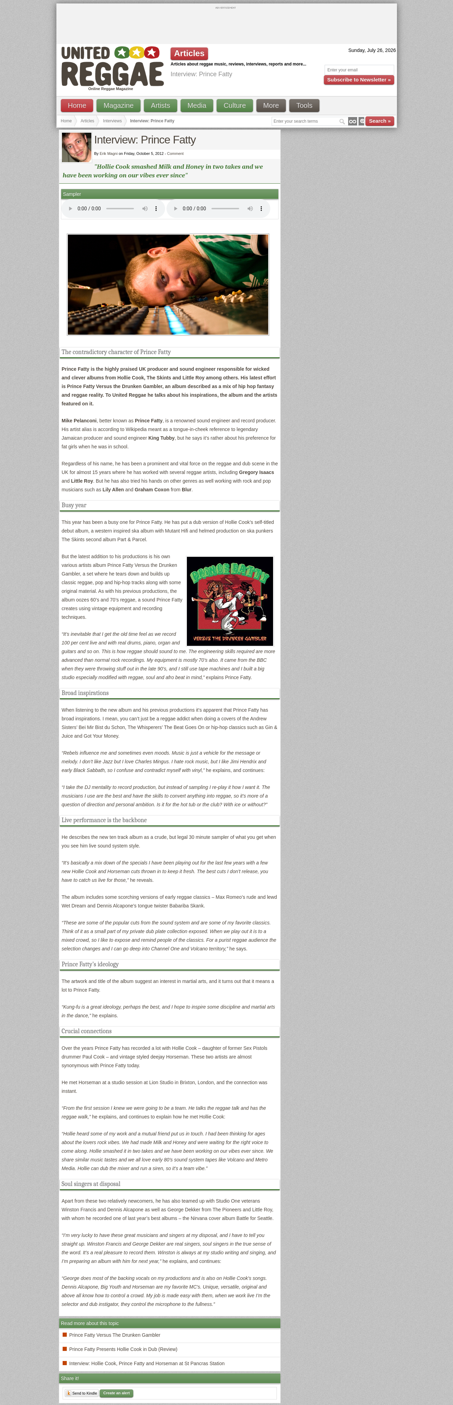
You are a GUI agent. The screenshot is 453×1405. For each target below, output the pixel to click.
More (271, 105)
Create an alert (116, 1393)
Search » (380, 121)
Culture (235, 105)
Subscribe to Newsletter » (359, 79)
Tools (304, 105)
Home (77, 105)
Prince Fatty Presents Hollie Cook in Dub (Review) (123, 1349)
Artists (160, 105)
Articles (87, 120)
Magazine (118, 105)
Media (197, 105)
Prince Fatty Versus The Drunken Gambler (115, 1335)
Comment (175, 153)
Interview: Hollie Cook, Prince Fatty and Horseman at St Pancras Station (147, 1363)
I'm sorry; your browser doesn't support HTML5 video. (113, 208)
